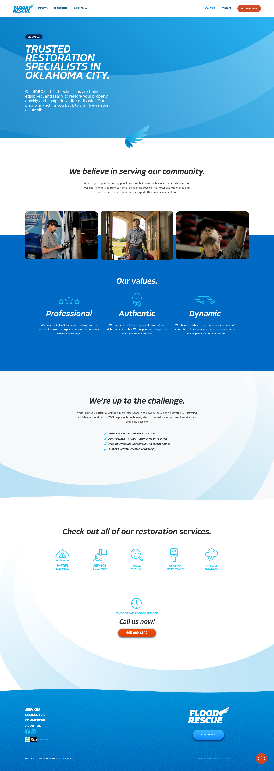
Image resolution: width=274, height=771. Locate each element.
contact (226, 8)
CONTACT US (208, 735)
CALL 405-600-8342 (249, 8)
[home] (23, 8)
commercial (81, 8)
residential (60, 8)
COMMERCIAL (35, 720)
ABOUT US (33, 726)
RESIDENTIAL (35, 715)
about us (209, 8)
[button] (42, 8)
